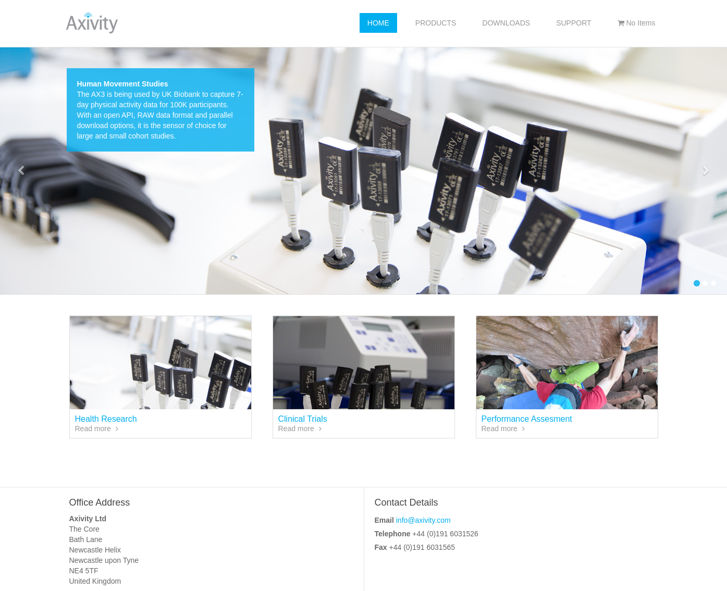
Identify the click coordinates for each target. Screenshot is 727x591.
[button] (21, 171)
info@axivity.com (423, 520)
